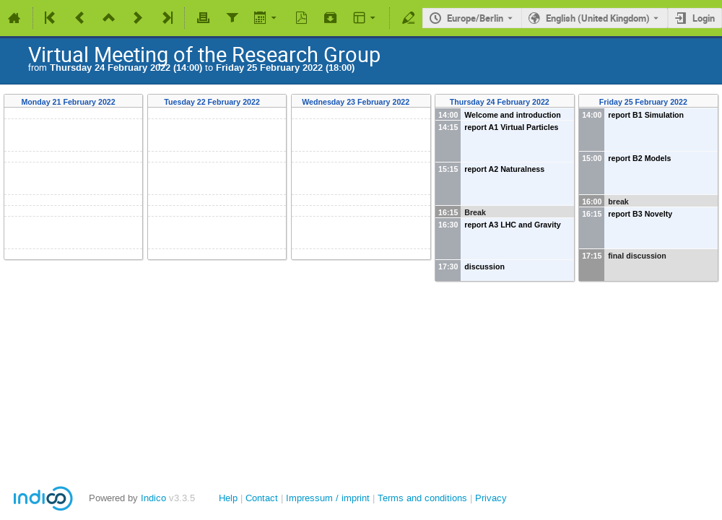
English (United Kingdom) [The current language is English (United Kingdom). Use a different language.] (598, 18)
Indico (153, 498)
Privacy (491, 498)
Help (228, 498)
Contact (261, 498)
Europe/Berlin (475, 18)
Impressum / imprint (328, 498)
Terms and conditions (422, 498)
